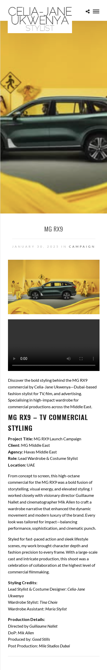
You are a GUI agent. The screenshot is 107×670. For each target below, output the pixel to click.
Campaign (82, 246)
